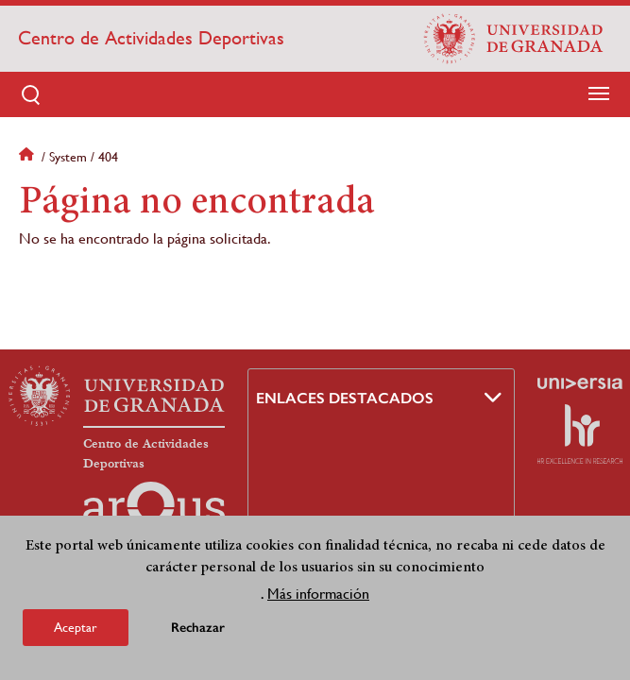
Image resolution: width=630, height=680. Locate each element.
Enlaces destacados (345, 398)
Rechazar (198, 629)
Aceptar (75, 629)
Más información (318, 595)
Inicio (28, 156)
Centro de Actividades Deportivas (151, 38)
